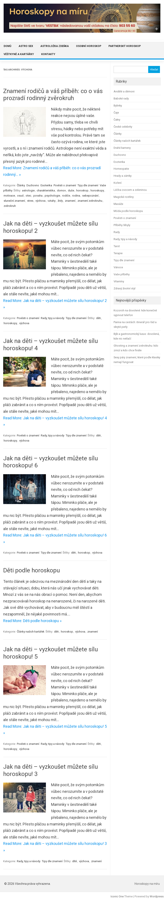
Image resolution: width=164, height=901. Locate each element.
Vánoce (118, 267)
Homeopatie (121, 168)
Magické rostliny (124, 196)
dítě (74, 861)
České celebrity (123, 126)
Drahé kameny (122, 147)
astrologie (28, 190)
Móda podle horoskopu (128, 211)
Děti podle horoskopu (31, 570)
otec (28, 195)
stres (30, 200)
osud (20, 195)
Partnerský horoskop (124, 46)
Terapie (118, 253)
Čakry (117, 119)
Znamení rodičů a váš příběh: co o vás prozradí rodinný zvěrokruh (53, 94)
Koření (118, 182)
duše (71, 190)
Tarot (117, 246)
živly (60, 200)
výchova (40, 200)
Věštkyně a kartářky (19, 54)
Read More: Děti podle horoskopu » (32, 620)
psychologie (52, 195)
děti (98, 318)
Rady (117, 232)
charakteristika (46, 190)
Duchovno (32, 185)
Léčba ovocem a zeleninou (130, 189)
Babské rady (121, 98)
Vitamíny (119, 281)
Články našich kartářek (30, 631)
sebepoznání (90, 195)
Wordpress (157, 896)
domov (61, 190)
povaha (37, 195)
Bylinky (118, 105)
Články (21, 185)
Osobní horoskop (88, 46)
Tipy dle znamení (88, 185)
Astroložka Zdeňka (54, 46)
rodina (76, 195)
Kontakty (48, 54)
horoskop (82, 190)
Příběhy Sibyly (122, 225)
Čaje (116, 112)
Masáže (118, 204)
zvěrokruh (10, 205)
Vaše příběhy (122, 274)
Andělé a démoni (124, 91)
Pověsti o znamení (65, 185)
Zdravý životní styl (124, 288)
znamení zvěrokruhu (90, 200)
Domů (7, 46)
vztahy (52, 200)
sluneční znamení (14, 200)
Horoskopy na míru (147, 883)
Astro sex (26, 46)
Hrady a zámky (123, 175)
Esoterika (46, 185)
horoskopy (97, 190)
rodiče (66, 195)
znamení (70, 200)
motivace (9, 195)
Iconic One (117, 896)
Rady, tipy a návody (52, 318)
